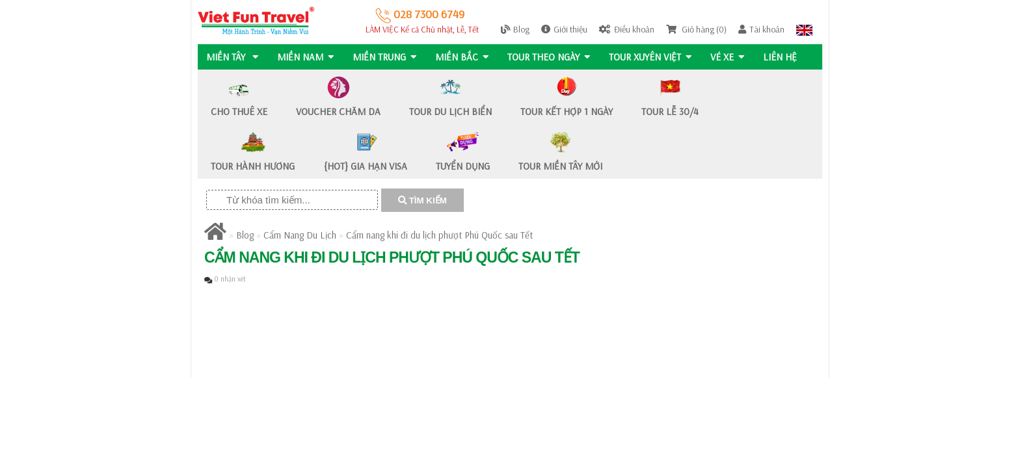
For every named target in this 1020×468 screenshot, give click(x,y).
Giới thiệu (564, 29)
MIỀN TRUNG (386, 57)
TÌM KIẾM (422, 200)
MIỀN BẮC (463, 57)
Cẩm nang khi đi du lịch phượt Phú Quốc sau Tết (439, 235)
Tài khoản (761, 29)
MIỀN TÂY (232, 57)
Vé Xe (731, 57)
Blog (515, 29)
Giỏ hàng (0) (696, 29)
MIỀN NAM (306, 57)
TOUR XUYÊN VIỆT (653, 57)
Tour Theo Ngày (551, 57)
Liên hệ (784, 57)
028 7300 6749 (419, 13)
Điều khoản (626, 29)
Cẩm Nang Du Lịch (299, 235)
